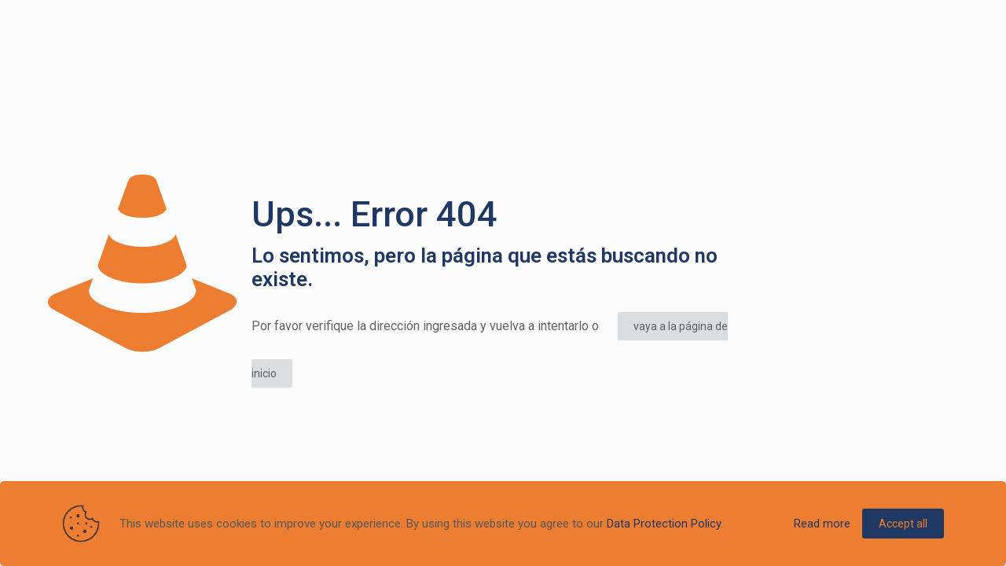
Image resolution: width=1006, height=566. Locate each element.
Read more (822, 523)
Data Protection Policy (664, 523)
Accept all (903, 523)
